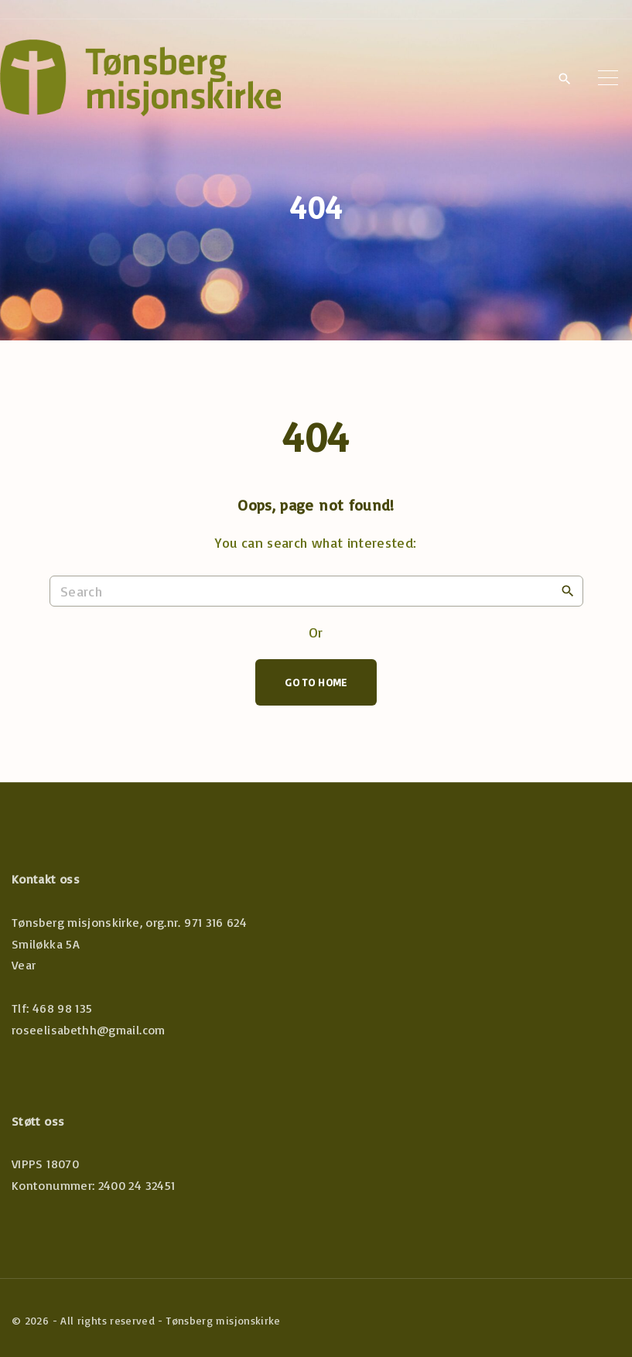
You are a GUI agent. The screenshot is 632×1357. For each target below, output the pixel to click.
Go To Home (316, 682)
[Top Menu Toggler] (608, 78)
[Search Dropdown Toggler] (564, 79)
